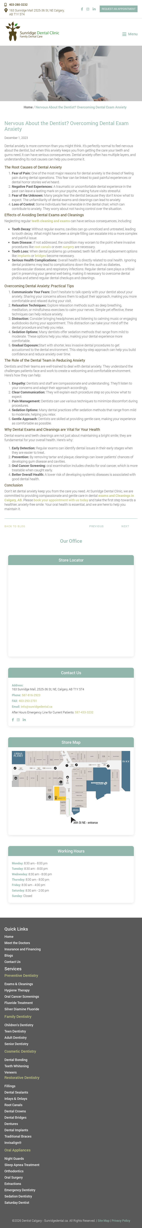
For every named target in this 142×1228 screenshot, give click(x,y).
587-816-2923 (31, 695)
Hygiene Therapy (17, 990)
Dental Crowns (15, 1111)
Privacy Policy (121, 1220)
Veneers (10, 1072)
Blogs (8, 955)
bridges (40, 255)
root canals (42, 247)
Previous (96, 526)
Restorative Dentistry (21, 1077)
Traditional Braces (17, 1136)
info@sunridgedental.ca (36, 706)
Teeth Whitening (16, 1066)
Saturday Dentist (16, 1202)
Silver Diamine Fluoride (21, 1009)
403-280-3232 (16, 4)
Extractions (12, 1183)
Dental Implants (16, 1130)
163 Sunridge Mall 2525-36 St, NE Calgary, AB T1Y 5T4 (34, 12)
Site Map (103, 1220)
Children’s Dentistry (18, 1025)
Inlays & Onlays (15, 1098)
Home (28, 107)
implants (24, 255)
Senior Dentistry (16, 1044)
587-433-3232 (84, 712)
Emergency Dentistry (19, 1190)
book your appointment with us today (61, 500)
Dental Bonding (15, 1059)
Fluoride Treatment (18, 1002)
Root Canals (13, 1105)
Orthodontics (13, 1171)
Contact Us (12, 961)
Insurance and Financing (22, 949)
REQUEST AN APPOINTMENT (119, 9)
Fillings (9, 1086)
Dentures (11, 1123)
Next (125, 526)
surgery (68, 247)
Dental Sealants (16, 1092)
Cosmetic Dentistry (20, 1051)
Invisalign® (12, 1142)
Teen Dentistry (15, 1031)
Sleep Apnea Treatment (21, 1165)
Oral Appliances (17, 1150)
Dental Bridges (15, 1117)
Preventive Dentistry (21, 975)
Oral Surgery (13, 1177)
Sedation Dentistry (18, 1196)
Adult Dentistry (15, 1037)
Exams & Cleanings (18, 984)
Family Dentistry (17, 1016)
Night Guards (14, 1158)
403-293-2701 (28, 701)
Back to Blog (15, 526)
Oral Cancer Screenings (21, 996)
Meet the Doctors (17, 943)
